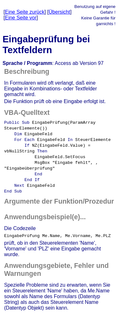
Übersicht (59, 12)
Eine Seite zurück (24, 12)
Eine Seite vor (20, 17)
